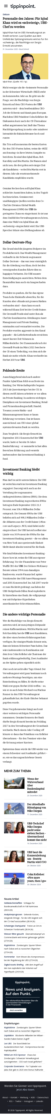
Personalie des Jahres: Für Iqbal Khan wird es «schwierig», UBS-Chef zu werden (25, 23)
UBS (39, 104)
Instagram (28, 1101)
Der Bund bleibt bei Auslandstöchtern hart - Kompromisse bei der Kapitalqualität (24, 1047)
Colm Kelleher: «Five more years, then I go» (36, 878)
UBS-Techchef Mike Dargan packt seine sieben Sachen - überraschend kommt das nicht (37, 831)
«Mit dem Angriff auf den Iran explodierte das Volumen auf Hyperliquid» (23, 968)
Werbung (24, 1097)
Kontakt (13, 1097)
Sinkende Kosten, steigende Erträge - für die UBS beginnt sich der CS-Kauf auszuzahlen (23, 918)
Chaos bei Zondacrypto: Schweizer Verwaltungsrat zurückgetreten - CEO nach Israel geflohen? (23, 1058)
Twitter (18, 1101)
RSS (11, 1101)
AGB (33, 1097)
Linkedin (39, 1101)
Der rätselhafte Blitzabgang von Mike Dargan (36, 807)
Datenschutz (43, 1097)
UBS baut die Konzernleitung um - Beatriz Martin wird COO (36, 857)
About (5, 1097)
